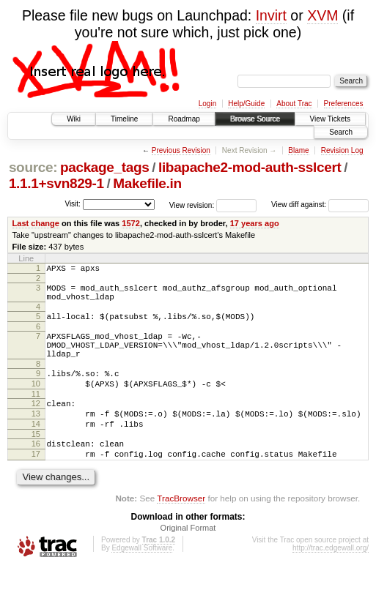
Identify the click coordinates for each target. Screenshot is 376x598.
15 (36, 460)
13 (36, 435)
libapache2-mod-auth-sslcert (249, 167)
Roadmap (183, 119)
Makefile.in (147, 183)
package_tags (105, 167)
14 (36, 448)
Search (341, 132)
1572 (131, 223)
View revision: (192, 205)
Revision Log (342, 150)
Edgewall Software (141, 579)
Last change (35, 223)
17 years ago (254, 223)
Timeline (124, 119)
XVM (322, 15)
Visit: (72, 204)
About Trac (294, 104)
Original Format (188, 558)
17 (36, 482)
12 (36, 423)
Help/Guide (246, 104)
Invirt (271, 15)
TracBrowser (181, 529)
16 (36, 470)
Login (207, 104)
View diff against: (320, 205)
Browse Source (255, 119)
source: (33, 167)
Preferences (344, 104)
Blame (298, 150)
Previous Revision (181, 150)
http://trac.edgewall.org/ (330, 579)
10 (36, 401)
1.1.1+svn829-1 (56, 183)
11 (36, 413)
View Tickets (330, 119)
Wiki (74, 119)
